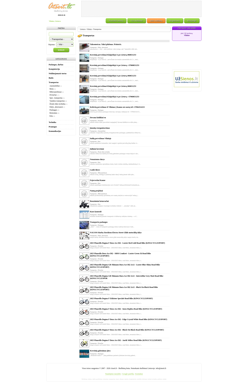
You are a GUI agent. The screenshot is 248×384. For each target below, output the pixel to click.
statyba (126, 379)
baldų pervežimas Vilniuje (100, 138)
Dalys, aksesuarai (56, 107)
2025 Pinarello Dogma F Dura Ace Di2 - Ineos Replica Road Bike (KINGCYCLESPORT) (126, 309)
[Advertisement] (141, 9)
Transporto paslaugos (99, 222)
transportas (112, 379)
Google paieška (128, 374)
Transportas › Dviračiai (96, 120)
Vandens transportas (57, 101)
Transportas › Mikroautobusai (98, 173)
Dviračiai (53, 95)
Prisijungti (191, 20)
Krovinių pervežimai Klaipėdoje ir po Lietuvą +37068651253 (114, 65)
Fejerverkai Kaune (97, 180)
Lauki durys (95, 170)
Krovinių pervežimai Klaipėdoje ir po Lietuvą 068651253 (113, 55)
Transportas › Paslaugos (97, 58)
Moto (52, 89)
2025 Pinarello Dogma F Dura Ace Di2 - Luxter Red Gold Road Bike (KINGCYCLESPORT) (127, 243)
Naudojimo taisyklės (113, 374)
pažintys (160, 379)
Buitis (51, 78)
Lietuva (82, 29)
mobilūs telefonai (142, 379)
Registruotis (175, 20)
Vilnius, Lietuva (55, 21)
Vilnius (89, 29)
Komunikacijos (55, 131)
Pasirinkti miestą (116, 20)
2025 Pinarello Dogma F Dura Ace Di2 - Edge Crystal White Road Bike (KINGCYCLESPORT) (128, 319)
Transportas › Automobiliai (97, 131)
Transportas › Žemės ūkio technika (100, 152)
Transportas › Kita (95, 141)
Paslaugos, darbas (56, 65)
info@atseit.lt (161, 368)
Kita (51, 116)
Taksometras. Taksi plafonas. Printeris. (106, 44)
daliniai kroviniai (97, 149)
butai (117, 379)
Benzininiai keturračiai (99, 201)
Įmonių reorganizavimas (100, 128)
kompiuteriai (132, 379)
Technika (52, 122)
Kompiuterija (54, 69)
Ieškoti (61, 50)
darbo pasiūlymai (97, 379)
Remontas (53, 113)
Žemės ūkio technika (57, 104)
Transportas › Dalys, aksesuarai (99, 47)
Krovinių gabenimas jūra (100, 351)
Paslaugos (53, 110)
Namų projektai (96, 191)
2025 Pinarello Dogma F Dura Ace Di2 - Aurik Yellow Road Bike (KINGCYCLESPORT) (126, 340)
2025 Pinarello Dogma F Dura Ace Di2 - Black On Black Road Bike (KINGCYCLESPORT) (127, 330)
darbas (90, 379)
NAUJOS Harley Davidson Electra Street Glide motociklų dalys (116, 232)
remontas (105, 379)
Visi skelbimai (137, 20)
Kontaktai (139, 374)
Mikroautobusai (56, 92)
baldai (164, 379)
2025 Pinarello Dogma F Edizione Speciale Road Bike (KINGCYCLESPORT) (121, 298)
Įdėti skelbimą (156, 20)
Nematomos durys (97, 159)
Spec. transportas (56, 98)
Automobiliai (55, 86)
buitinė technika (152, 379)
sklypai (121, 379)
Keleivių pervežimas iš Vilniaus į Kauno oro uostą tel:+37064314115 (117, 107)
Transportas (54, 82)
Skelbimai (84, 379)
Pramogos (53, 127)
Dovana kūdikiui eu (98, 117)
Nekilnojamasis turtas (57, 73)
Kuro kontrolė (96, 212)
